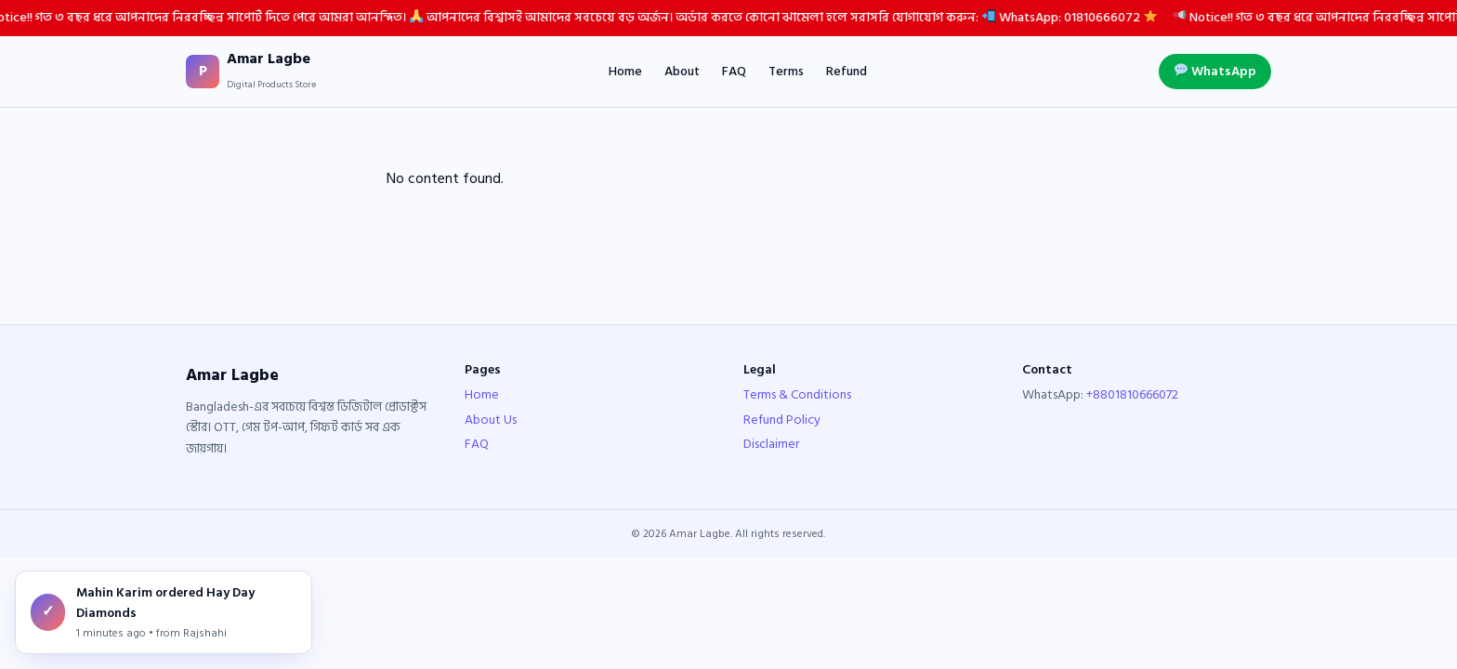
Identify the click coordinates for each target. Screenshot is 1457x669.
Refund (846, 71)
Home (625, 71)
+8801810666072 (1132, 394)
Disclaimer (771, 443)
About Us (491, 419)
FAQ (734, 71)
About (682, 71)
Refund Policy (781, 419)
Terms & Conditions (797, 394)
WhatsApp (1215, 71)
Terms (786, 71)
